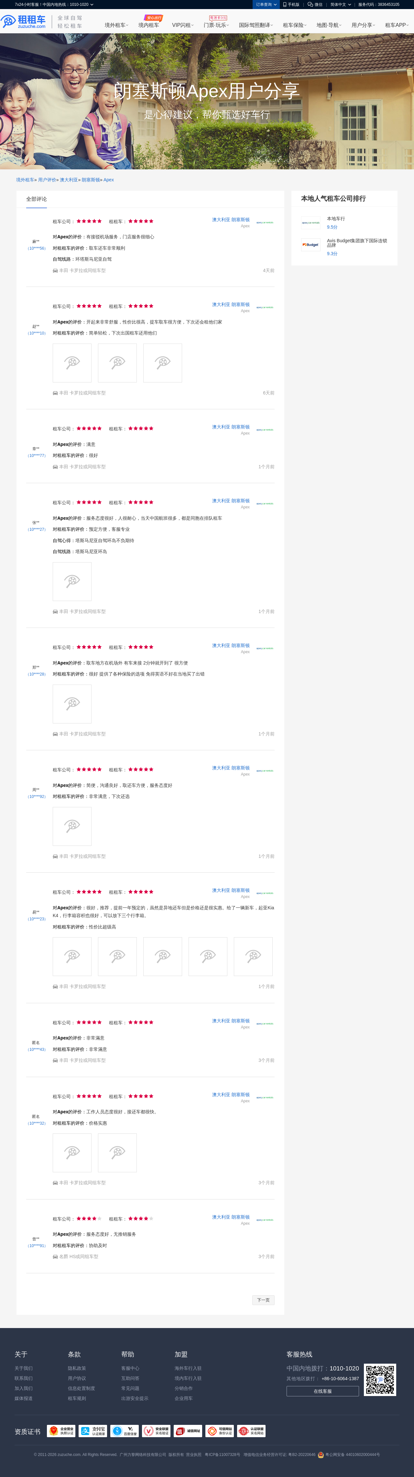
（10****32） (37, 1123)
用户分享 (362, 25)
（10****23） (37, 919)
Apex (109, 179)
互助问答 (130, 1378)
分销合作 (184, 1388)
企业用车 (184, 1398)
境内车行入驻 (188, 1378)
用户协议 (77, 1378)
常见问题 (130, 1388)
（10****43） (37, 1049)
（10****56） (37, 248)
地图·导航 (328, 25)
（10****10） (37, 333)
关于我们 (24, 1368)
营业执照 (194, 1454)
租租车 (23, 21)
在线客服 (323, 1391)
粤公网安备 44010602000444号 (349, 1454)
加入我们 (24, 1388)
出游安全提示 (134, 1398)
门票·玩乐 (215, 25)
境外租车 (115, 25)
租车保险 (293, 25)
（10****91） (37, 1246)
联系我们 (24, 1378)
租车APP (395, 25)
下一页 (263, 1300)
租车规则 (77, 1398)
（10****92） (37, 796)
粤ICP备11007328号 (222, 1454)
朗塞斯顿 (91, 179)
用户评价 (47, 179)
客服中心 (130, 1368)
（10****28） (37, 674)
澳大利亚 (69, 179)
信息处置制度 (81, 1388)
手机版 (291, 4)
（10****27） (37, 529)
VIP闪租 (181, 25)
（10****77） (37, 455)
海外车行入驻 (188, 1368)
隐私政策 (77, 1368)
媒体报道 (24, 1398)
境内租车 (148, 25)
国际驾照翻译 (254, 25)
